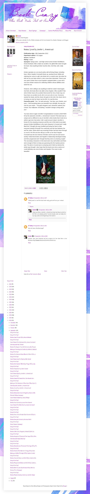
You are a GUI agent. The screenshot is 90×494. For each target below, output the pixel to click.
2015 (10, 312)
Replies (31, 206)
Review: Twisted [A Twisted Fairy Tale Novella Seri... (22, 378)
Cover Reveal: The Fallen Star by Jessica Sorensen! (22, 405)
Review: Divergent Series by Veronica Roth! (20, 419)
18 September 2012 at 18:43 (45, 210)
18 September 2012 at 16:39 (40, 198)
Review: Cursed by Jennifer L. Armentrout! (20, 388)
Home (45, 271)
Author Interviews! (11, 31)
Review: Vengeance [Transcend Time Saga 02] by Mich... (23, 436)
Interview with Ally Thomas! (16, 344)
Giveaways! (42, 31)
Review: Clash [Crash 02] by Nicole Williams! (20, 337)
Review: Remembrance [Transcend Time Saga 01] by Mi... (23, 446)
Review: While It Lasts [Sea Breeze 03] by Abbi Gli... (22, 467)
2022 (10, 294)
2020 (10, 299)
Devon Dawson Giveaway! (16, 424)
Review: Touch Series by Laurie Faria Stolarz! (21, 402)
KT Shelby (30, 198)
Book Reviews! (22, 31)
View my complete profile (22, 42)
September (13, 330)
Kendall (19, 36)
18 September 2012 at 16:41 (39, 225)
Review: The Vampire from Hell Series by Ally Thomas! (23, 347)
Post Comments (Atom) (35, 274)
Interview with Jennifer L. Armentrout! (19, 385)
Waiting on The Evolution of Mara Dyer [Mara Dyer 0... (23, 383)
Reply (29, 203)
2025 (10, 286)
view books (80, 115)
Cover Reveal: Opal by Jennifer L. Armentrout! (21, 373)
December (13, 322)
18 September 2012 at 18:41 (40, 236)
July (12, 480)
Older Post (64, 271)
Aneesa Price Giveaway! (16, 470)
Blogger (65, 486)
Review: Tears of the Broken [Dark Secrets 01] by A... (22, 414)
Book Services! (78, 31)
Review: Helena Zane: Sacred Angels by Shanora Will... (22, 393)
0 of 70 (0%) (75, 113)
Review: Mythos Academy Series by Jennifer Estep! (22, 475)
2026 (10, 284)
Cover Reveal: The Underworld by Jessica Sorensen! (22, 342)
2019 (10, 302)
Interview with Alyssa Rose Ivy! (17, 438)
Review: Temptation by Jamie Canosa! (19, 368)
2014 (10, 315)
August (12, 478)
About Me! (68, 31)
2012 (10, 320)
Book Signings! (33, 31)
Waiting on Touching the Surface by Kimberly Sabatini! (23, 349)
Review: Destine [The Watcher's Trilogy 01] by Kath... (22, 451)
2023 (10, 292)
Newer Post (27, 271)
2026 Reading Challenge (77, 98)
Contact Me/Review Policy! (55, 31)
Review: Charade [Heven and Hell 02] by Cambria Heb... (23, 458)
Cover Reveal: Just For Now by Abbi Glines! (20, 359)
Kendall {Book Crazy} (80, 104)
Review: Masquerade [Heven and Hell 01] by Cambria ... (23, 463)
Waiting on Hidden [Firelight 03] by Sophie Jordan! (22, 453)
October (13, 328)
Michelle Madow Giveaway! (16, 395)
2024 (10, 289)
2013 (10, 318)
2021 (10, 297)
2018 (10, 305)
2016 (10, 310)
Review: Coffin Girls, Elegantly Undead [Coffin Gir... (22, 431)
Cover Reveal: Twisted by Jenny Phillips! (19, 397)
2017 (10, 307)
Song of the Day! (14, 332)
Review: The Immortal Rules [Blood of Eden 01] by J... (23, 354)
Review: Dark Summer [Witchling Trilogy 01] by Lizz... (22, 364)
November (13, 325)
